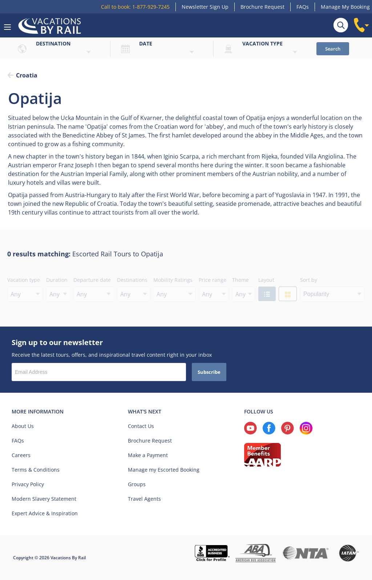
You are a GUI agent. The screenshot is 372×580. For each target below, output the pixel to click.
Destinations (132, 279)
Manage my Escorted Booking (163, 469)
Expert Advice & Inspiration (45, 513)
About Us (23, 426)
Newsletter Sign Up (205, 6)
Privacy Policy (28, 484)
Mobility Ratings (173, 279)
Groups (137, 484)
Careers (21, 455)
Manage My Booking (345, 6)
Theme (240, 279)
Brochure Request (262, 6)
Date (145, 43)
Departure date (92, 279)
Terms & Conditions (36, 469)
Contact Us (141, 426)
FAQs (302, 6)
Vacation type (262, 43)
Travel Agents (144, 498)
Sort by (308, 279)
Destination (53, 43)
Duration (57, 279)
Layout (266, 279)
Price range (212, 279)
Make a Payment (148, 455)
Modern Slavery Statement (44, 498)
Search (332, 48)
